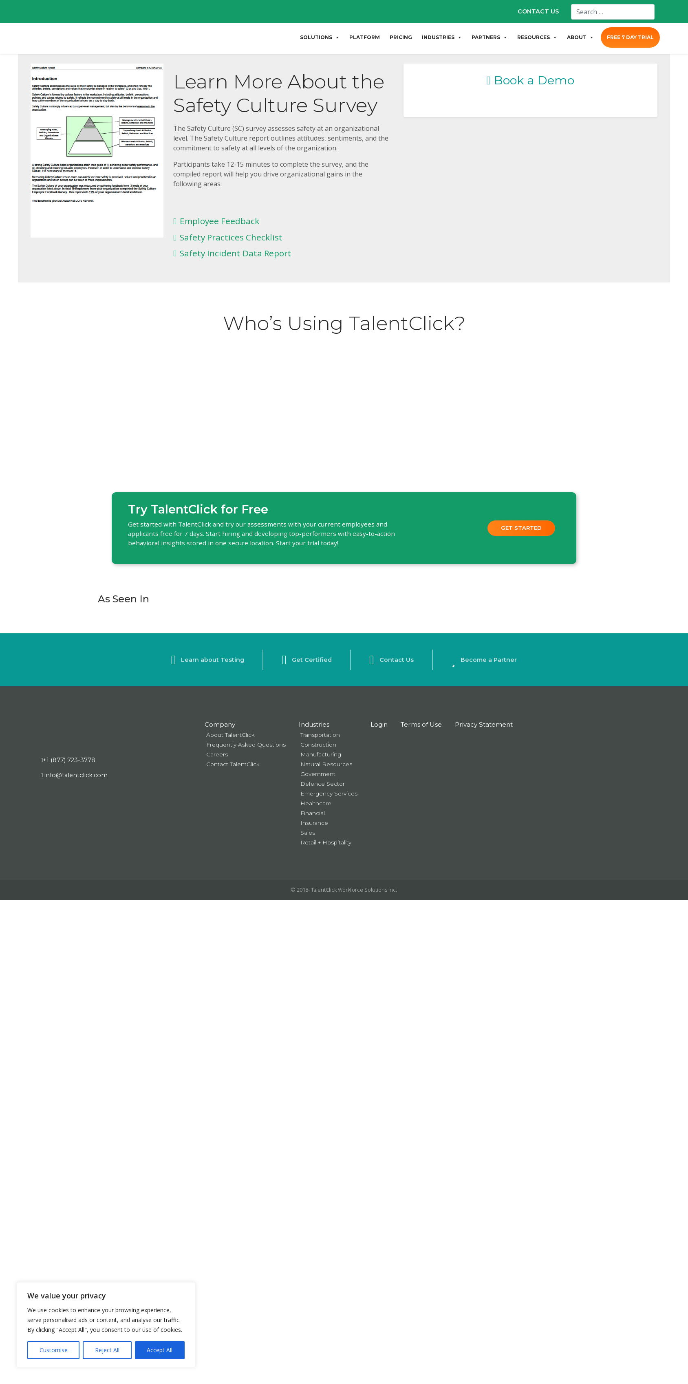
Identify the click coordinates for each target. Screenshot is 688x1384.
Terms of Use (421, 724)
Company (220, 724)
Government (317, 774)
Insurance (314, 823)
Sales (307, 832)
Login (379, 724)
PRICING (401, 37)
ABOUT (580, 37)
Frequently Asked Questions (246, 744)
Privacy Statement (484, 724)
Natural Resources (326, 764)
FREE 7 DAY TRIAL (630, 37)
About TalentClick (230, 735)
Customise (54, 1350)
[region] (106, 1325)
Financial (312, 813)
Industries (314, 724)
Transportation (320, 735)
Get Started (521, 528)
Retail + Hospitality (325, 842)
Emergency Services (328, 793)
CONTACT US (538, 11)
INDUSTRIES (442, 37)
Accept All (159, 1350)
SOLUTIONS (320, 37)
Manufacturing (320, 754)
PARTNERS (489, 37)
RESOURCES (537, 37)
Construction (318, 744)
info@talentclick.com (74, 775)
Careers (217, 754)
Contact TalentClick (233, 764)
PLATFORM (364, 37)
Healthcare (315, 803)
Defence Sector (322, 783)
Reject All (107, 1350)
